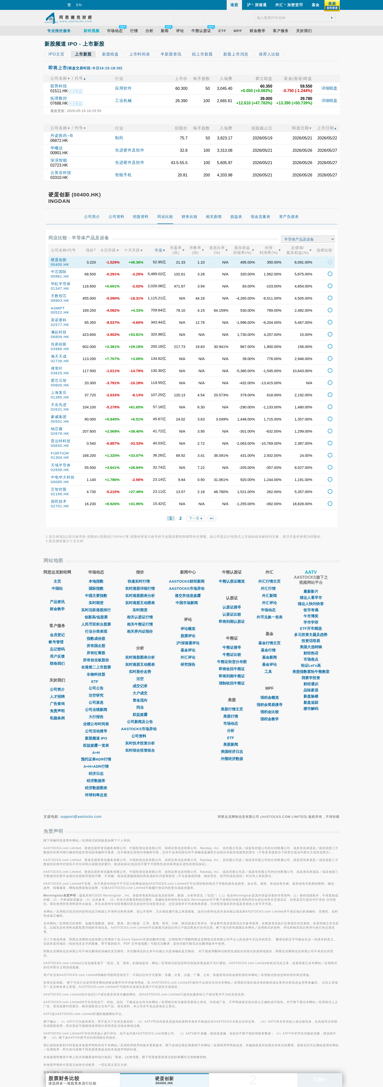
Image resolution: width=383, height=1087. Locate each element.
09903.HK (60, 300)
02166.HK (60, 494)
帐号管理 (57, 642)
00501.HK (60, 421)
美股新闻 (232, 744)
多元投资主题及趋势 (310, 634)
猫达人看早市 (311, 597)
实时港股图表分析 (140, 595)
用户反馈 (57, 656)
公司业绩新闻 (96, 709)
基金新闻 (269, 657)
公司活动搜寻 (96, 731)
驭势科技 (58, 86)
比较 (320, 1079)
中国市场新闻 (188, 603)
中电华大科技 (63, 477)
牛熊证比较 (231, 654)
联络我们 (57, 663)
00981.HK (60, 276)
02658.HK (60, 470)
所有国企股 (96, 646)
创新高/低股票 (96, 617)
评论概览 (188, 629)
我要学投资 (311, 678)
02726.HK (60, 361)
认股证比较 (231, 614)
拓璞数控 (58, 98)
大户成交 (140, 693)
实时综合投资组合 (140, 750)
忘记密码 (57, 649)
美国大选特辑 (311, 647)
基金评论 (188, 650)
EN (79, 5)
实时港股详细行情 (140, 588)
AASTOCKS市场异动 (140, 729)
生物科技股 (96, 674)
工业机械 (123, 100)
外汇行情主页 (269, 581)
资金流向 (140, 700)
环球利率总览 (96, 795)
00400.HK (60, 264)
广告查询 (57, 704)
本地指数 (96, 581)
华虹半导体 (61, 284)
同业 (140, 707)
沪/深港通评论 (188, 643)
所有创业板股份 (96, 660)
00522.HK (60, 312)
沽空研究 (96, 695)
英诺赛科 (59, 320)
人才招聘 (57, 696)
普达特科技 (61, 441)
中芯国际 (59, 271)
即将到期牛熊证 (232, 676)
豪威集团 (59, 417)
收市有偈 (310, 610)
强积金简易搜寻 (269, 705)
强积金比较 (269, 712)
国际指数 (96, 588)
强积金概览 (269, 697)
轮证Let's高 (311, 665)
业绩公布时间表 (96, 724)
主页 (57, 581)
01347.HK (60, 288)
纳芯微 (57, 429)
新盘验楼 (310, 696)
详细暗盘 (329, 88)
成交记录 (140, 686)
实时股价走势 (140, 671)
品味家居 (310, 690)
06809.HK (60, 337)
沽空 (140, 679)
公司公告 (96, 688)
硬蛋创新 (59, 260)
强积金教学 (269, 719)
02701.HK (60, 506)
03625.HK (60, 373)
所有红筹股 (96, 653)
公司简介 (57, 689)
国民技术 (59, 501)
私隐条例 (57, 718)
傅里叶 (57, 368)
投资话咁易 (311, 641)
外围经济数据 (232, 759)
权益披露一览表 (96, 745)
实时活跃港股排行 (96, 610)
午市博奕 (310, 616)
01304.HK (60, 457)
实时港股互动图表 (140, 603)
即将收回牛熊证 (232, 669)
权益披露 (140, 714)
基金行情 (269, 650)
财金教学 (57, 609)
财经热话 (310, 653)
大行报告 (96, 717)
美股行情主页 (232, 709)
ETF (96, 681)
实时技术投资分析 (140, 743)
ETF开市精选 (311, 628)
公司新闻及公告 (140, 722)
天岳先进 (59, 404)
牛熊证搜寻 (231, 647)
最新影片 (310, 591)
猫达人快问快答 (311, 604)
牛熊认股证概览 (232, 581)
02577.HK (60, 325)
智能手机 (123, 175)
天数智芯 (59, 296)
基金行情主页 (269, 643)
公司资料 (140, 736)
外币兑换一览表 (269, 617)
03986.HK (60, 349)
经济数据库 (96, 781)
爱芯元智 (59, 380)
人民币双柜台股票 (96, 624)
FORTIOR (60, 453)
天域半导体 (61, 465)
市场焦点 (310, 659)
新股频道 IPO (96, 738)
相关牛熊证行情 (140, 624)
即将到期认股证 (232, 621)
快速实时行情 (140, 581)
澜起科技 (59, 332)
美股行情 (232, 716)
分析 (232, 730)
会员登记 (57, 635)
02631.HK (60, 409)
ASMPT (58, 308)
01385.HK (60, 397)
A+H (96, 752)
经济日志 (96, 773)
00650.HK (60, 445)
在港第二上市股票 (96, 667)
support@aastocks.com (81, 817)
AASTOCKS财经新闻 (188, 581)
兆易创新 (59, 344)
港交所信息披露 (188, 595)
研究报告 (188, 664)
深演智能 (58, 160)
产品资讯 (57, 602)
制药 (119, 138)
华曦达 (56, 148)
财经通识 (310, 684)
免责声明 (57, 711)
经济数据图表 (96, 788)
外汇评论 (188, 657)
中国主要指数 (96, 595)
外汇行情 (269, 588)
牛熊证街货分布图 (232, 662)
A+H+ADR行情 (96, 766)
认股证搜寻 (231, 607)
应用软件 (123, 88)
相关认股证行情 (140, 617)
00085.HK (60, 482)
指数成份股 (96, 638)
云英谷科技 (60, 173)
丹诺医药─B (61, 135)
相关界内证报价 (140, 631)
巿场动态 (269, 610)
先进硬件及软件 (129, 150)
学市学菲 (310, 622)
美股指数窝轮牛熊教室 (310, 671)
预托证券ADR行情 (96, 759)
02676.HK (60, 433)
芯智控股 (59, 489)
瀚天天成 (59, 356)
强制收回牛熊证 (232, 683)
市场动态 (232, 723)
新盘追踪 (310, 702)
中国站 (57, 588)
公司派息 (96, 702)
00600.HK (60, 385)
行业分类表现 (96, 631)
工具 (269, 671)
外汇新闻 (269, 595)
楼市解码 (310, 708)
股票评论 (188, 636)
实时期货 (96, 603)
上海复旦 (59, 392)
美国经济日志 (232, 751)
